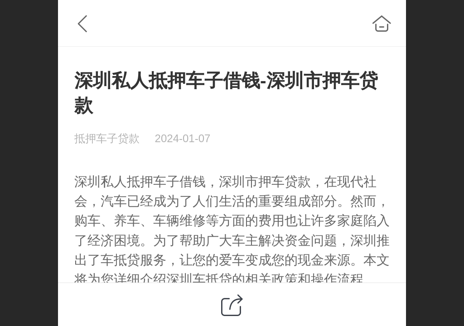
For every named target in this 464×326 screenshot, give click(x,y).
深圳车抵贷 (199, 279)
